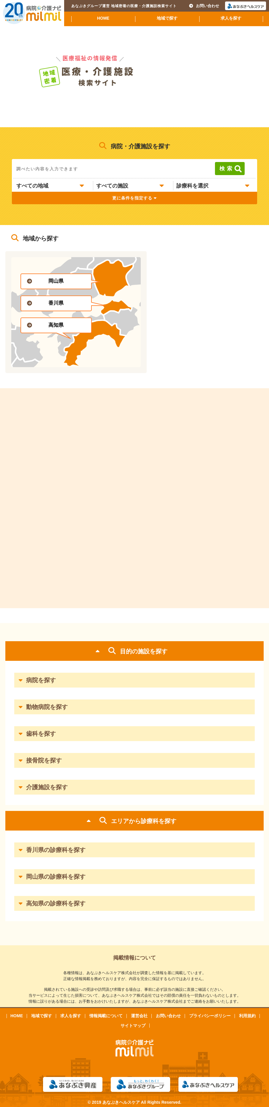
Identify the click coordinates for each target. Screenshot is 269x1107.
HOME (103, 18)
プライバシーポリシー (210, 1015)
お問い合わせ (204, 6)
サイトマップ (133, 1025)
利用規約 (247, 1015)
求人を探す (231, 18)
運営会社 (139, 1015)
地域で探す (167, 18)
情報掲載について (106, 1015)
